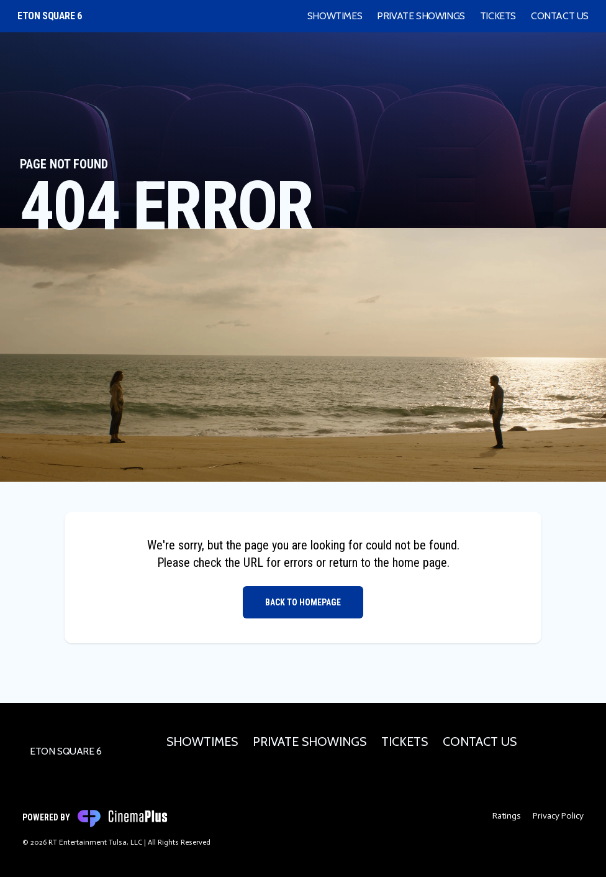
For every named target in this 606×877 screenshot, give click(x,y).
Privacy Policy (558, 815)
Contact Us (560, 16)
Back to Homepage (303, 602)
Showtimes (334, 16)
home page (419, 562)
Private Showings (421, 16)
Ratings (506, 815)
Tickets (498, 16)
